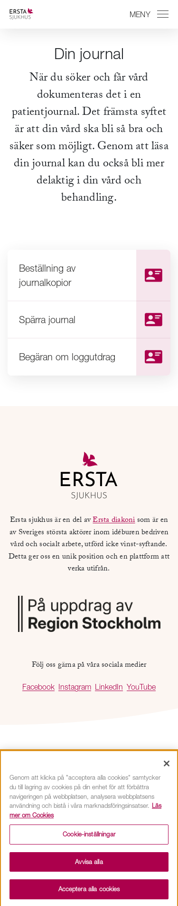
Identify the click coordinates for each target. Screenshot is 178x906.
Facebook (38, 686)
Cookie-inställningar (89, 836)
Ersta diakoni (114, 520)
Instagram (74, 686)
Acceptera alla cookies (89, 891)
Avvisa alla (89, 863)
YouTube (141, 686)
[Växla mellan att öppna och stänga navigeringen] (147, 14)
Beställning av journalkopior (94, 275)
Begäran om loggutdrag (94, 357)
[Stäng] (166, 765)
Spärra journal (94, 319)
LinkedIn (109, 686)
